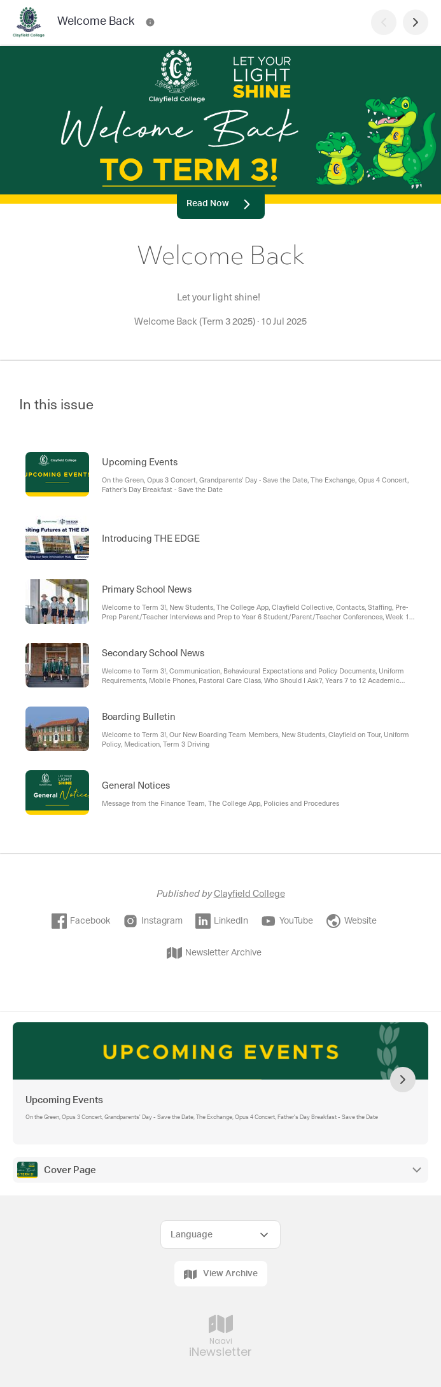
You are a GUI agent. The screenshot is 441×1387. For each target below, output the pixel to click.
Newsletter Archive (214, 953)
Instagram (153, 921)
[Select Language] (220, 1234)
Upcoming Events (64, 1100)
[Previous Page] (383, 22)
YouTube (287, 921)
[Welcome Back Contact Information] (150, 22)
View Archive (221, 1274)
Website (351, 921)
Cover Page (70, 1170)
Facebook (81, 921)
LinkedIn (221, 921)
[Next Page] (415, 22)
